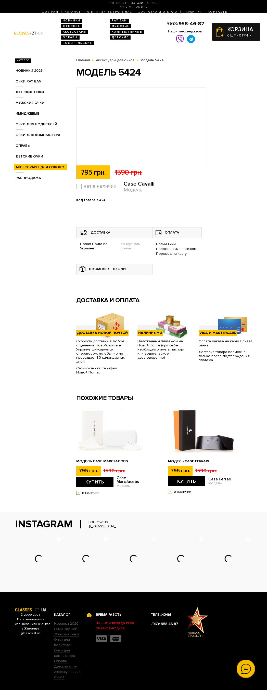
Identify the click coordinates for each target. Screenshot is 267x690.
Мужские (120, 26)
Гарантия (193, 12)
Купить (94, 482)
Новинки (71, 20)
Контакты (218, 12)
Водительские (77, 43)
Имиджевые (27, 113)
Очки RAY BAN (28, 81)
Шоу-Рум (50, 12)
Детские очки (29, 156)
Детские (120, 37)
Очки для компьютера (38, 135)
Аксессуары (74, 31)
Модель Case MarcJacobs (102, 461)
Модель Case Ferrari (188, 461)
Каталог (73, 12)
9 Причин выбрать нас (109, 12)
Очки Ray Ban (65, 629)
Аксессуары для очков (38, 167)
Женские (71, 26)
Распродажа (28, 178)
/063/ (185, 24)
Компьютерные (127, 31)
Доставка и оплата (158, 12)
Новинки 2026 (66, 623)
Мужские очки (30, 103)
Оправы (70, 37)
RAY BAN (119, 20)
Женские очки (30, 92)
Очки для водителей (36, 124)
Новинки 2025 (29, 70)
